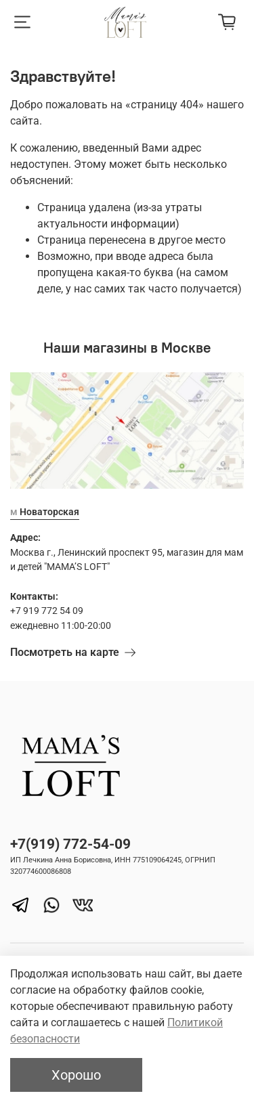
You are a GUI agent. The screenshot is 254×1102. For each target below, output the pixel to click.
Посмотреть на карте (72, 652)
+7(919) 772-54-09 (70, 844)
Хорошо (76, 1075)
